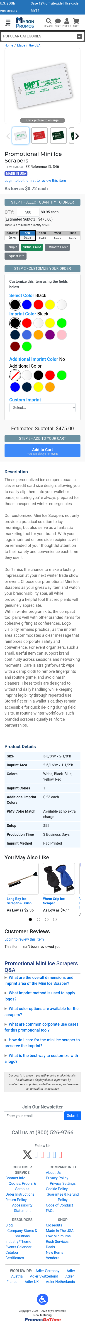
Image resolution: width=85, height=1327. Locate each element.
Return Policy (16, 1200)
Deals (50, 1247)
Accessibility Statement (22, 1208)
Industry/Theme (18, 1241)
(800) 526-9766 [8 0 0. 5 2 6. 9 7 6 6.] (54, 1132)
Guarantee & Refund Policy (63, 1197)
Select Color (27, 295)
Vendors (52, 1258)
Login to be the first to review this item (35, 180)
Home (9, 45)
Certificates (14, 1258)
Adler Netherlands (60, 1282)
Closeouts (54, 1225)
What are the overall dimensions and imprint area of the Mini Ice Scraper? (39, 980)
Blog (9, 1225)
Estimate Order (57, 247)
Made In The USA (60, 1231)
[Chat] (57, 21)
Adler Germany (47, 1271)
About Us (53, 1172)
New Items (54, 1252)
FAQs (50, 1211)
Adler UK (32, 1282)
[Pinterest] (42, 1157)
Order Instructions (19, 1194)
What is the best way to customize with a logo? (41, 1058)
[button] (8, 22)
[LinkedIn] (54, 1157)
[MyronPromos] (25, 22)
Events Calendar (18, 1247)
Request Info (15, 256)
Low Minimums (58, 1236)
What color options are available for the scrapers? (42, 1011)
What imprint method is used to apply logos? (40, 996)
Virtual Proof (32, 247)
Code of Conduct (59, 1205)
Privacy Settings (63, 1183)
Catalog (11, 1252)
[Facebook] (36, 1157)
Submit (72, 1115)
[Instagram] (48, 1157)
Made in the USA (28, 45)
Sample (12, 247)
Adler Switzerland (44, 1276)
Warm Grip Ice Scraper (54, 901)
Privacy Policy (57, 1178)
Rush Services (57, 1241)
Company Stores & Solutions (22, 1233)
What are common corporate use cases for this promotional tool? (41, 1027)
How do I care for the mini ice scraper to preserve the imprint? (42, 1043)
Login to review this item (24, 939)
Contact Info (15, 1178)
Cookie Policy (57, 1189)
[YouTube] (60, 1157)
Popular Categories (42, 36)
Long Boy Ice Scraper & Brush (19, 901)
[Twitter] (27, 1157)
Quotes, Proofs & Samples (22, 1186)
